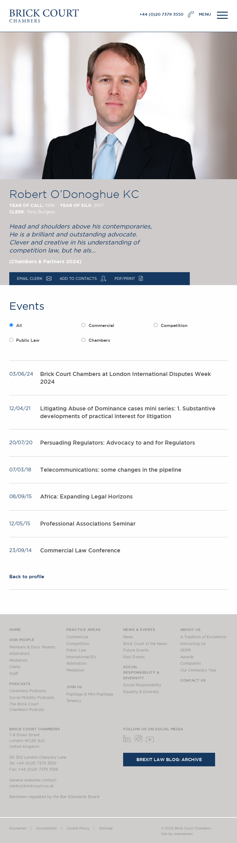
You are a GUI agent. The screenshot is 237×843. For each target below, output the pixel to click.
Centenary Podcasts (27, 691)
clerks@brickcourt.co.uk (31, 786)
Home (15, 629)
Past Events (134, 657)
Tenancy (73, 701)
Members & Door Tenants (32, 647)
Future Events (136, 650)
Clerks (15, 667)
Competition (174, 325)
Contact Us (193, 680)
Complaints (190, 663)
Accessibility (46, 828)
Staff (13, 674)
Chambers (99, 340)
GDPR (185, 650)
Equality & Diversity (141, 692)
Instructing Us (193, 644)
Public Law (28, 340)
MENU (205, 14)
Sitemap (106, 828)
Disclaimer (18, 828)
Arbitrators (19, 653)
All (19, 325)
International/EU (81, 657)
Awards (187, 657)
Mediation (75, 670)
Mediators (18, 660)
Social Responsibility (142, 685)
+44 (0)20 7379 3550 (161, 14)
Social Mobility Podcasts (31, 698)
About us (190, 629)
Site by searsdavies (177, 834)
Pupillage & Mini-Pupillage (89, 694)
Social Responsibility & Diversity (141, 672)
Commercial (101, 325)
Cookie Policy (78, 828)
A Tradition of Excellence (203, 637)
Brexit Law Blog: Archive (169, 759)
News (128, 637)
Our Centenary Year (198, 670)
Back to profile (26, 576)
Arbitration (76, 663)
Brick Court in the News (145, 644)
